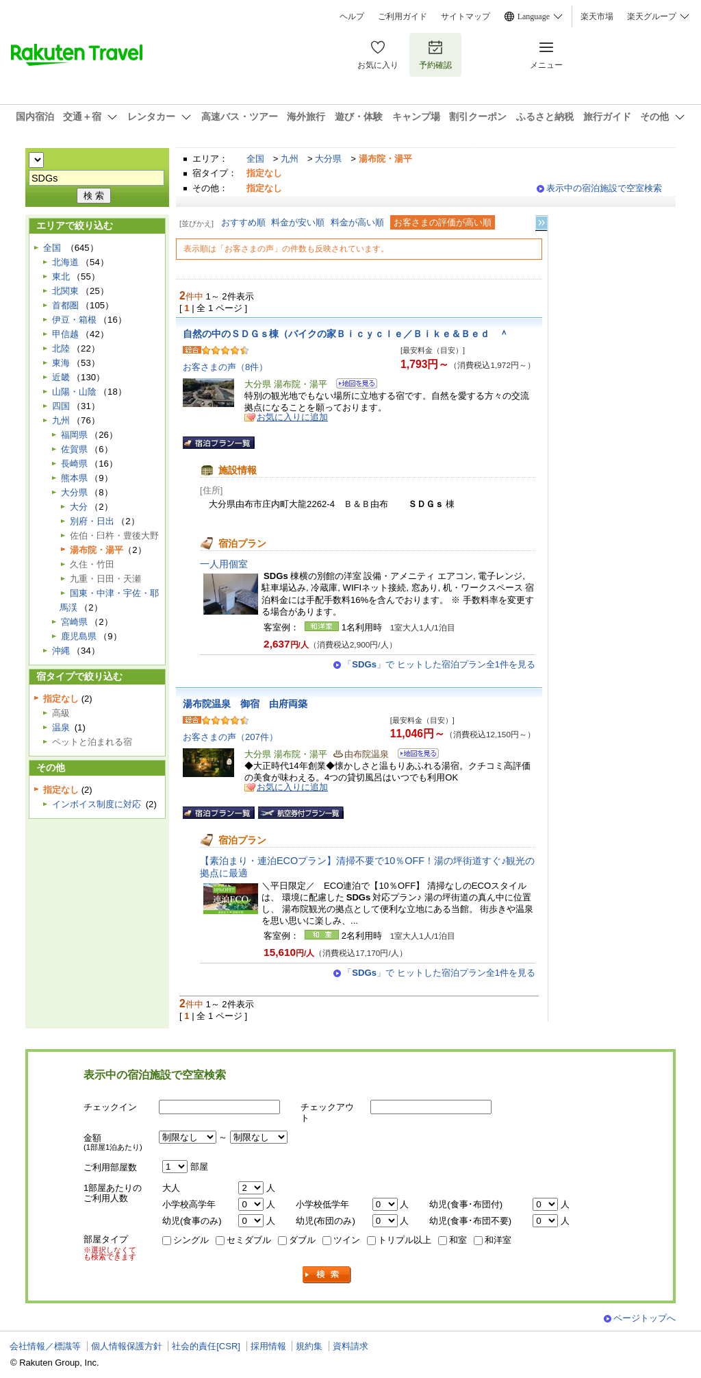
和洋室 (498, 1240)
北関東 (65, 291)
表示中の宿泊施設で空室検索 (604, 188)
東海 (61, 363)
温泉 (61, 727)
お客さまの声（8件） (225, 367)
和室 (458, 1240)
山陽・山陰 (74, 391)
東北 (61, 276)
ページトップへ (644, 1318)
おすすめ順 (243, 222)
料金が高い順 (357, 222)
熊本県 (74, 478)
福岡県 (74, 435)
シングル (191, 1240)
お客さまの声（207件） (230, 737)
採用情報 (268, 1346)
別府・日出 (92, 521)
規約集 (309, 1346)
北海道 (65, 262)
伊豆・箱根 (74, 320)
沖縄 (61, 650)
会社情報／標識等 (45, 1346)
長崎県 (74, 463)
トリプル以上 (404, 1240)
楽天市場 (597, 16)
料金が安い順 (297, 222)
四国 (61, 406)
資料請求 (350, 1346)
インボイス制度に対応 (96, 804)
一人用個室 (224, 563)
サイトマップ (465, 16)
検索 (327, 1274)
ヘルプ (352, 16)
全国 (255, 158)
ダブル (302, 1240)
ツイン (346, 1240)
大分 (79, 507)
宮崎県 (74, 622)
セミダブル (249, 1240)
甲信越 (65, 334)
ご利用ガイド (402, 16)
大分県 (328, 158)
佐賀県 (74, 449)
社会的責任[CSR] (206, 1346)
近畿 (61, 377)
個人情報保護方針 (126, 1346)
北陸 (61, 348)
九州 (289, 158)
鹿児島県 (79, 636)
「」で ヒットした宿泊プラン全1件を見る (439, 664)
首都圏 (65, 305)
